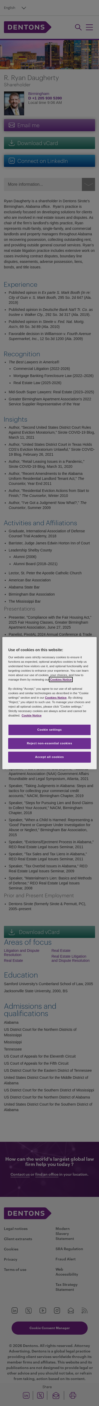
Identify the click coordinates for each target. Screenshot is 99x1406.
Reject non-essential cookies (49, 743)
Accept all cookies (49, 756)
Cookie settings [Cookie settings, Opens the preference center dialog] (49, 729)
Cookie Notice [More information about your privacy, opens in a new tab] (32, 715)
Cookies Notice (61, 679)
